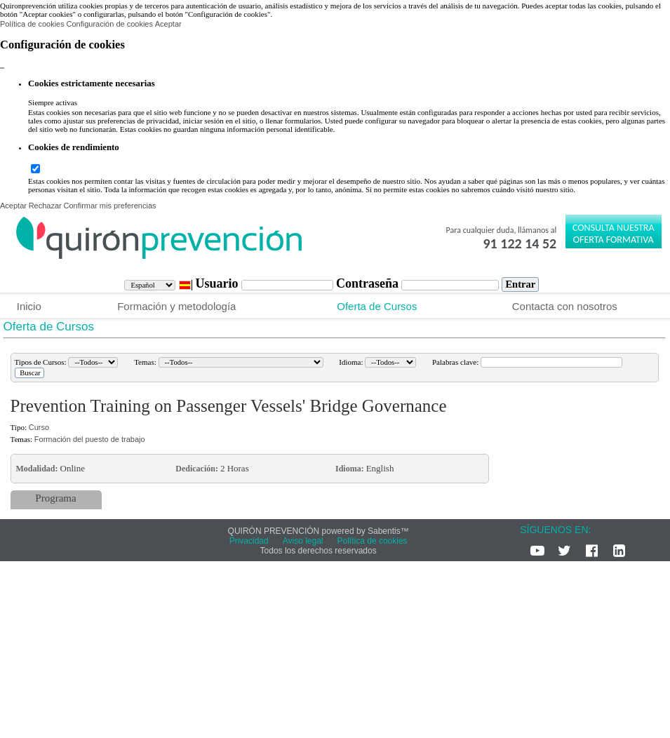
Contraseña (369, 283)
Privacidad (249, 541)
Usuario (218, 283)
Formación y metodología (176, 306)
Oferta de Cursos (377, 306)
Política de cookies (32, 24)
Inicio (29, 306)
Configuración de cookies (109, 24)
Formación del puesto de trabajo (89, 439)
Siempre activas (52, 102)
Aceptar (168, 24)
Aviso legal (303, 541)
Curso (39, 427)
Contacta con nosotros (564, 306)
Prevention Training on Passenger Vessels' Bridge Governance (229, 405)
